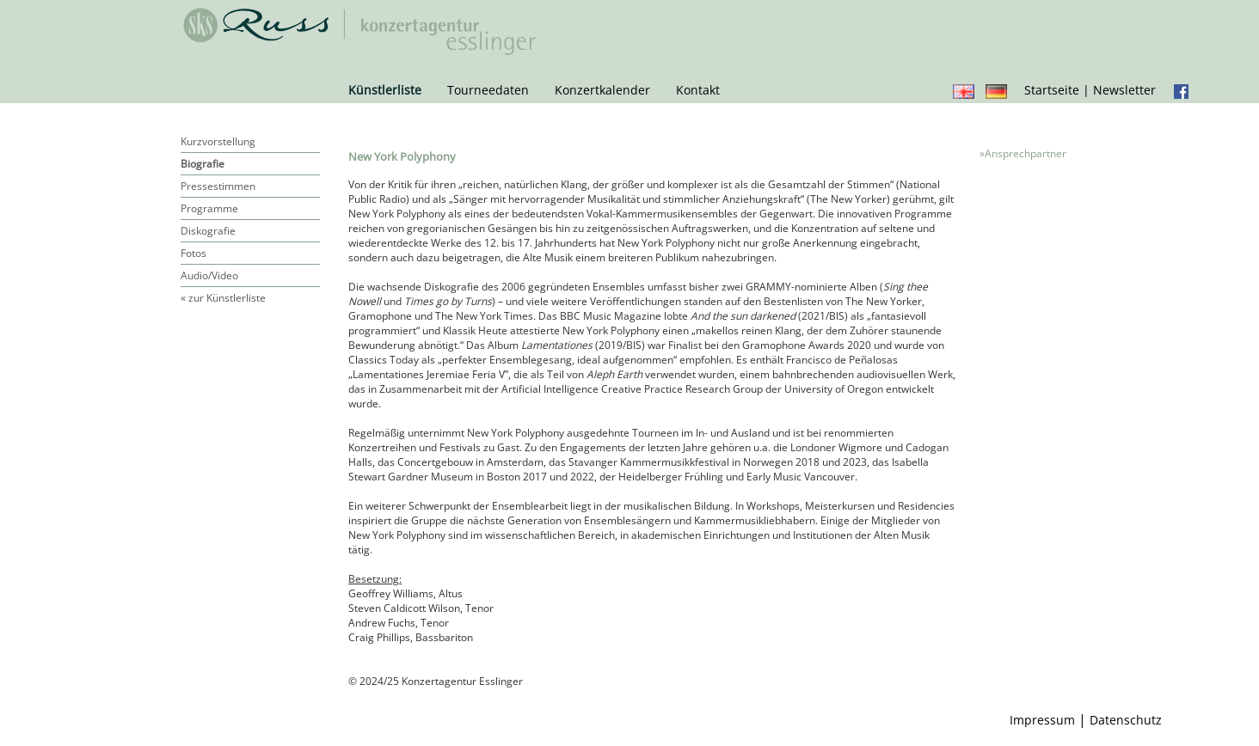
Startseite (1051, 90)
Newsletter (1124, 90)
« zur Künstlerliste (223, 297)
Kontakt (698, 90)
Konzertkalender (602, 90)
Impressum (1042, 720)
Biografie (202, 163)
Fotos (193, 253)
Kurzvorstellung (218, 141)
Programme (209, 208)
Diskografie (208, 230)
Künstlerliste (384, 90)
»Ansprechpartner (1023, 153)
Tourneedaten (488, 90)
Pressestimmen (218, 186)
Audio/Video (209, 275)
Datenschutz (1126, 720)
